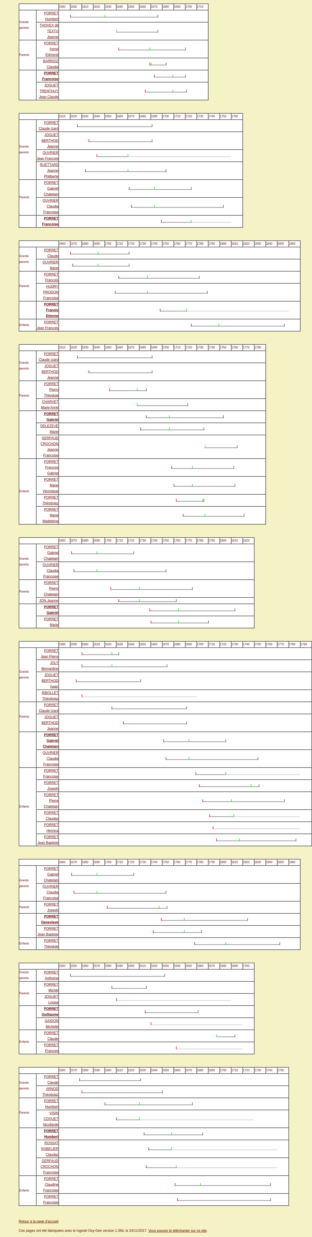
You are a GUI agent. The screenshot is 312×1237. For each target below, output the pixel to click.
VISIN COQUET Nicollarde (50, 1119)
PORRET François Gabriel (51, 467)
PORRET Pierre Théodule (51, 389)
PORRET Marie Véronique (50, 485)
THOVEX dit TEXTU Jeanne (49, 31)
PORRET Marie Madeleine (50, 515)
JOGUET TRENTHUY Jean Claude (48, 91)
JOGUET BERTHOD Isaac (50, 681)
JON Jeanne (48, 601)
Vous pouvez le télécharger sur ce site (177, 1231)
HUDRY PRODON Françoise (50, 292)
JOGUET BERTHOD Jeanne (50, 140)
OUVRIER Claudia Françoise (50, 206)
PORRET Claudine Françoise (50, 1184)
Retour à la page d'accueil (38, 1221)
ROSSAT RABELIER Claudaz (49, 1149)
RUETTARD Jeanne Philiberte (49, 170)
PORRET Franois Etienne (51, 310)
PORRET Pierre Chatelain (51, 588)
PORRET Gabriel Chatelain (51, 188)
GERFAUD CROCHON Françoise (49, 1166)
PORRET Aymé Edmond (51, 49)
